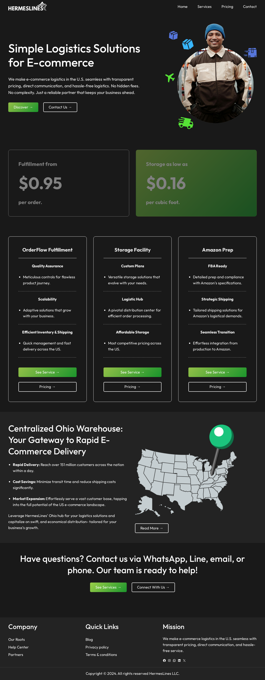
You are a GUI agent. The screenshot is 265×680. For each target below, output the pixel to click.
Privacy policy (97, 647)
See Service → (47, 372)
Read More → (151, 528)
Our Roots (16, 639)
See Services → (108, 587)
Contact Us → (60, 107)
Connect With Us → (153, 587)
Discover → (23, 107)
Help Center (18, 647)
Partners (15, 654)
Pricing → (47, 386)
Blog (89, 639)
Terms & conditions (101, 654)
